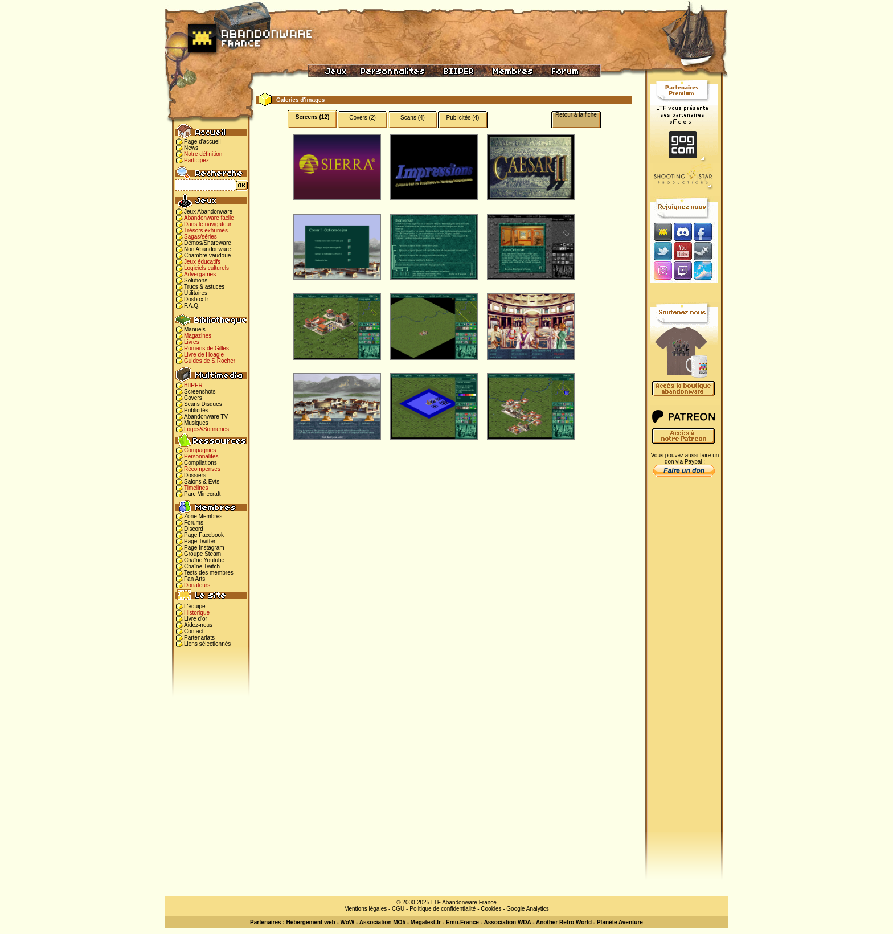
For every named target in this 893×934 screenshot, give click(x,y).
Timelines (196, 488)
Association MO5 (382, 922)
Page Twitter (199, 541)
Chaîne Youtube (204, 560)
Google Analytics (527, 909)
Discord (193, 529)
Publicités (196, 410)
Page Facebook (204, 535)
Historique (197, 612)
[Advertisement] (684, 661)
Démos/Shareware (207, 243)
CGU (398, 909)
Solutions (195, 280)
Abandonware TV (206, 416)
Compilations (200, 463)
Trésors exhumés (206, 230)
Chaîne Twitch (202, 566)
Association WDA (507, 922)
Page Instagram (204, 547)
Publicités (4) (463, 117)
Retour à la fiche (576, 115)
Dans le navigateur (207, 224)
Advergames (200, 274)
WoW (348, 922)
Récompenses (202, 469)
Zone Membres (203, 516)
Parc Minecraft (202, 494)
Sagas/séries (200, 236)
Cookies (491, 909)
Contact (193, 631)
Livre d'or (195, 619)
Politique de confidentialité (442, 909)
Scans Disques (203, 404)
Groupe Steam (202, 554)
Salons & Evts (201, 481)
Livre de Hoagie (204, 354)
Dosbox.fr (196, 299)
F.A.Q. (192, 305)
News (191, 148)
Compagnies (200, 450)
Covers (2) (362, 117)
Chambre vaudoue (207, 255)
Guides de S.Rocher (209, 361)
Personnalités (201, 456)
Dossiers (195, 475)
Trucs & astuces (204, 287)
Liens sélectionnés (207, 644)
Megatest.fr (426, 922)
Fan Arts (194, 579)
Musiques (196, 423)
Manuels (195, 329)
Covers (193, 398)
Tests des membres (209, 573)
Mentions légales (365, 909)
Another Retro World (564, 922)
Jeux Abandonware (208, 211)
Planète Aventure (620, 922)
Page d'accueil (202, 141)
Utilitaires (195, 293)
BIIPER (193, 385)
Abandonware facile (209, 218)
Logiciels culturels (206, 268)
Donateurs (197, 585)
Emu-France (462, 922)
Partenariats (199, 637)
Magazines (197, 336)
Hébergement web (310, 922)
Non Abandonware (207, 249)
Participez (196, 160)
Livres (191, 342)
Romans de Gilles (206, 348)
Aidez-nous (198, 625)
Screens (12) (312, 117)
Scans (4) (412, 117)
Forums (193, 522)
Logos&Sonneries (206, 429)
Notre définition (203, 154)
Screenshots (200, 391)
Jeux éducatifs (202, 262)
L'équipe (195, 606)
